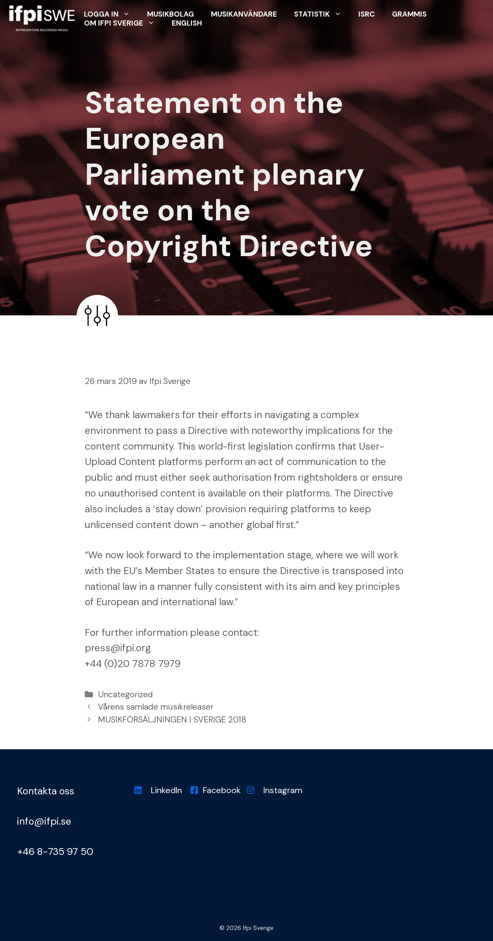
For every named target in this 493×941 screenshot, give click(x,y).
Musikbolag (170, 14)
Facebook (222, 790)
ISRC (366, 14)
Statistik (322, 13)
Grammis (409, 14)
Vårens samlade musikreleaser (155, 706)
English (187, 23)
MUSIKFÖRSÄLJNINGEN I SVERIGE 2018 (172, 719)
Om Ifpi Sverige (123, 22)
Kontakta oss (45, 791)
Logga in (111, 13)
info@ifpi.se (44, 821)
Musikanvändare (244, 14)
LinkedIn (166, 790)
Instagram (283, 790)
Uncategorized (125, 694)
